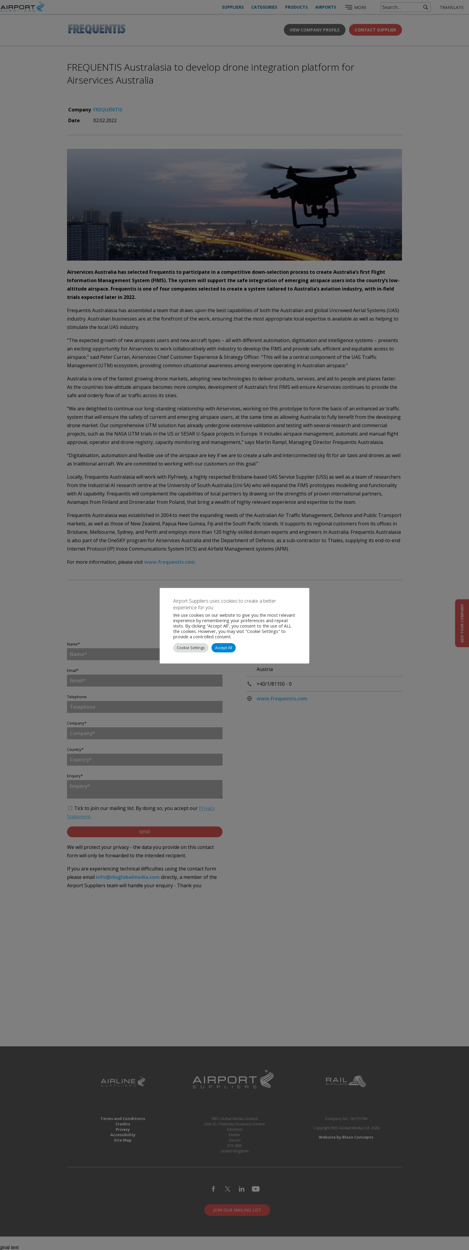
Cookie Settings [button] (191, 647)
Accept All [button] (223, 647)
